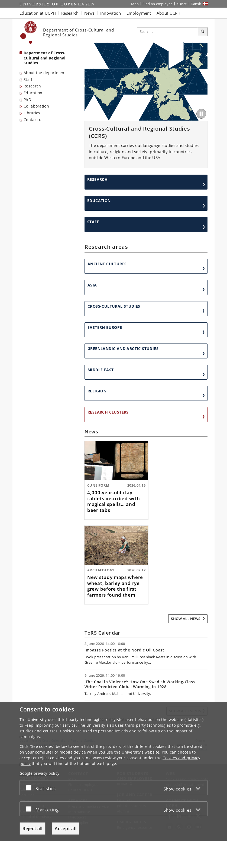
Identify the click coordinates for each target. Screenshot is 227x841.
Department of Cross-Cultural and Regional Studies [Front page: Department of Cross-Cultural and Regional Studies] (45, 57)
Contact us (34, 119)
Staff (28, 79)
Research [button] (70, 13)
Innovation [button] (110, 13)
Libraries (32, 112)
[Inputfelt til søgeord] (167, 31)
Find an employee (157, 3)
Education (33, 92)
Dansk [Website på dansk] (196, 3)
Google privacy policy (39, 773)
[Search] (202, 31)
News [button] (89, 13)
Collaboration (36, 106)
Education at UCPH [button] (38, 13)
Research (32, 86)
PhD (27, 99)
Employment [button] (139, 13)
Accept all (65, 828)
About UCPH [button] (169, 13)
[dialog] (113, 771)
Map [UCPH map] (135, 3)
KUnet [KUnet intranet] (181, 3)
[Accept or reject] (30, 787)
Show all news (186, 618)
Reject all (32, 828)
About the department (45, 72)
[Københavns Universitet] (28, 32)
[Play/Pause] (201, 114)
